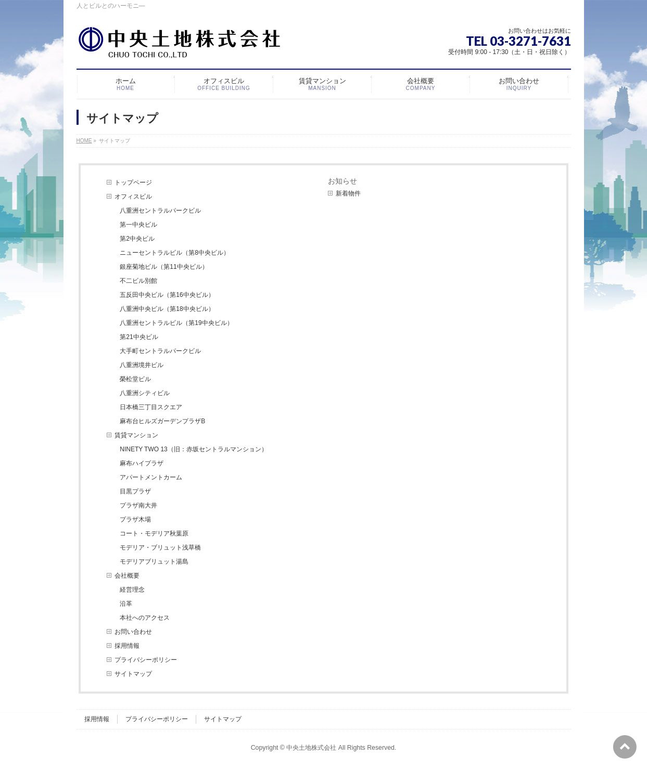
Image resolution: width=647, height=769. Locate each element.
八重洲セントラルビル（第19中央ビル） (176, 323)
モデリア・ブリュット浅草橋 (160, 547)
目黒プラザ (135, 491)
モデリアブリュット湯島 (154, 561)
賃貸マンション (136, 435)
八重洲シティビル (145, 393)
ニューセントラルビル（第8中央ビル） (175, 252)
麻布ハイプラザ (141, 463)
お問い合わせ (133, 631)
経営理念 (132, 589)
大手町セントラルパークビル (160, 351)
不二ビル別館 (138, 280)
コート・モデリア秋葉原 (154, 533)
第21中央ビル (139, 337)
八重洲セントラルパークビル (160, 210)
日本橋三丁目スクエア (151, 407)
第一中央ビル (138, 224)
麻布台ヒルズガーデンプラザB (162, 421)
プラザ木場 (135, 519)
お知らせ (342, 181)
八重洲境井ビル (141, 365)
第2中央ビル (137, 238)
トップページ (133, 182)
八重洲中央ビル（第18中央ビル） (167, 308)
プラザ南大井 (138, 505)
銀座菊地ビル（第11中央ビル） (164, 266)
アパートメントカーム (151, 477)
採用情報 (127, 645)
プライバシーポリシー (146, 659)
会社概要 (127, 575)
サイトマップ (133, 673)
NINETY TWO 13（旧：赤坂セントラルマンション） (193, 449)
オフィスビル (133, 196)
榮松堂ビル (135, 379)
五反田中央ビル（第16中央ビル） (167, 294)
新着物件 (348, 193)
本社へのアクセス (145, 617)
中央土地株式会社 (311, 747)
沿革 (126, 603)
